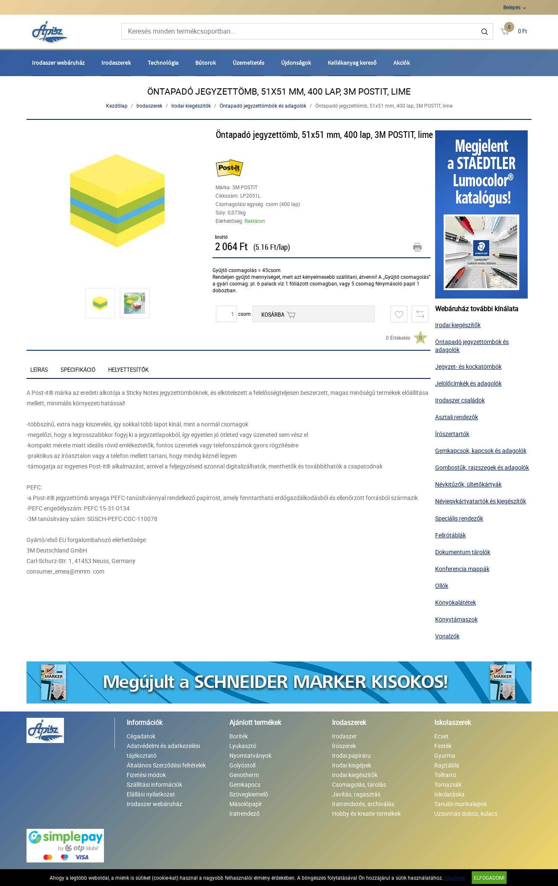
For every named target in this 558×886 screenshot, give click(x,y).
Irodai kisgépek (351, 765)
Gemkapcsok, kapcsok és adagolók (480, 451)
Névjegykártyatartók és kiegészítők (480, 501)
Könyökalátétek (455, 602)
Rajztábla (446, 765)
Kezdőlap (117, 105)
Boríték (238, 736)
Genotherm (244, 775)
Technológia (163, 62)
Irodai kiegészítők (191, 105)
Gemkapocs (244, 784)
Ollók (441, 586)
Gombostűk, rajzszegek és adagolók (482, 467)
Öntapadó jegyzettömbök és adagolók (263, 105)
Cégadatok (141, 736)
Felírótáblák (450, 535)
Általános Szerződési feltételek (166, 765)
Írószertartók (452, 434)
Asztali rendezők (456, 417)
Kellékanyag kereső (352, 62)
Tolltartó (445, 775)
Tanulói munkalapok (460, 804)
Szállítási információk (154, 784)
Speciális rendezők (459, 518)
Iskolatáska (449, 794)
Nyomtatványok (250, 755)
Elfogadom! (489, 877)
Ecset (441, 736)
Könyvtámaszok (456, 619)
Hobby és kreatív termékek (366, 813)
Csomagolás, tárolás (359, 784)
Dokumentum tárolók (462, 552)
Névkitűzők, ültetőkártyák (468, 484)
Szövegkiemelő (248, 794)
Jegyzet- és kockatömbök (468, 366)
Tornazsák (448, 784)
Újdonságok (296, 62)
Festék (443, 746)
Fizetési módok (146, 775)
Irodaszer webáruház (58, 62)
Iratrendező (244, 813)
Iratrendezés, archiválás (363, 804)
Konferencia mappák (462, 569)
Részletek (454, 877)
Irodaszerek (116, 62)
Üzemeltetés (248, 62)
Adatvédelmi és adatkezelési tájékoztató (163, 750)
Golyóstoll (242, 765)
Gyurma (444, 755)
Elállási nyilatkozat (151, 794)
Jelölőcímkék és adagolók (468, 383)
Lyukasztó (242, 746)
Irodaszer (344, 736)
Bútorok (205, 62)
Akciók (401, 62)
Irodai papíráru (351, 755)
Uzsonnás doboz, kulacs (465, 813)
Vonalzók (447, 636)
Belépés (512, 7)
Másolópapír (245, 804)
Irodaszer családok (460, 400)
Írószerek (344, 746)
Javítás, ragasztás (356, 794)
